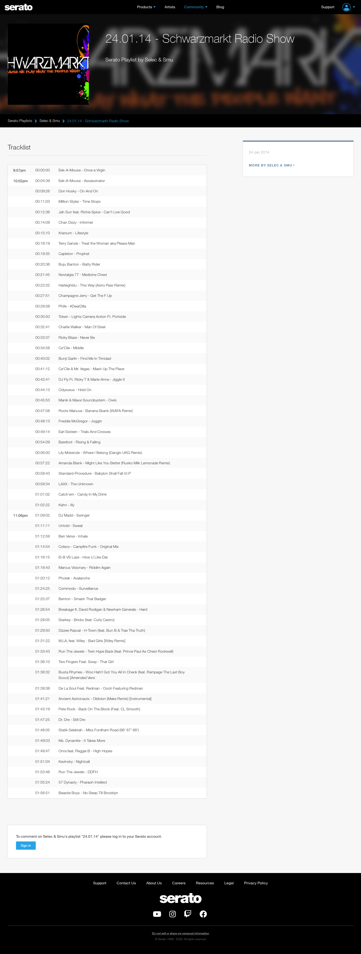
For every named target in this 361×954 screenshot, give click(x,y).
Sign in (26, 851)
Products (144, 6)
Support (327, 6)
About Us (154, 888)
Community (194, 6)
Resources (205, 888)
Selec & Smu (50, 121)
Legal (229, 888)
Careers (179, 888)
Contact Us (126, 888)
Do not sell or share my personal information (180, 938)
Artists (170, 6)
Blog (220, 6)
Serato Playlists (20, 121)
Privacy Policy (256, 888)
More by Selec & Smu (271, 165)
